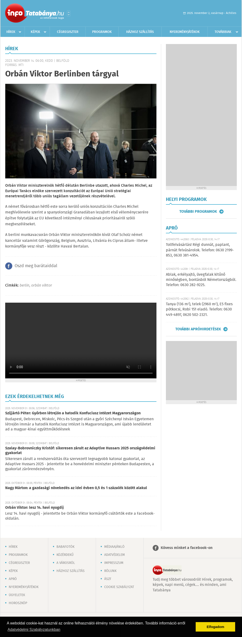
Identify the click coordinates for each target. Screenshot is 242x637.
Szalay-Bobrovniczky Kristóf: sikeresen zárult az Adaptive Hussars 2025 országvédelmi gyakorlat (80, 450)
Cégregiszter (67, 32)
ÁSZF (107, 579)
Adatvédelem (114, 554)
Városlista (68, 13)
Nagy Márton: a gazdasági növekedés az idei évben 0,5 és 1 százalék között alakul (76, 488)
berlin (24, 285)
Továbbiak (223, 32)
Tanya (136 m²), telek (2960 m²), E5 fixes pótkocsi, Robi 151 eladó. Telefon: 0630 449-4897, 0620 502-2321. (199, 309)
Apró (13, 579)
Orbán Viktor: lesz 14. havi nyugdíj (34, 508)
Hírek (10, 32)
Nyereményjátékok (185, 32)
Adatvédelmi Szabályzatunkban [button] (34, 630)
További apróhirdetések (198, 329)
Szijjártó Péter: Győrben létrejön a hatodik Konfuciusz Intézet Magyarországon (73, 413)
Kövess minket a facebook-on (186, 548)
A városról (65, 563)
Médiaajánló (114, 546)
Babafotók (65, 546)
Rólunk (110, 571)
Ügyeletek (17, 595)
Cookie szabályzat (119, 587)
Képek (35, 32)
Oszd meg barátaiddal (36, 266)
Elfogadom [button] (215, 627)
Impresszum (113, 563)
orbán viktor (41, 285)
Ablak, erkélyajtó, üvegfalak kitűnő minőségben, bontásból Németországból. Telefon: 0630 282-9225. (201, 280)
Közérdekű (64, 554)
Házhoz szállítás (140, 32)
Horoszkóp (18, 603)
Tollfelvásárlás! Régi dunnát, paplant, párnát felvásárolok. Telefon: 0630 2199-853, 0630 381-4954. (200, 250)
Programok (102, 32)
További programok (198, 211)
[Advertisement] (201, 115)
